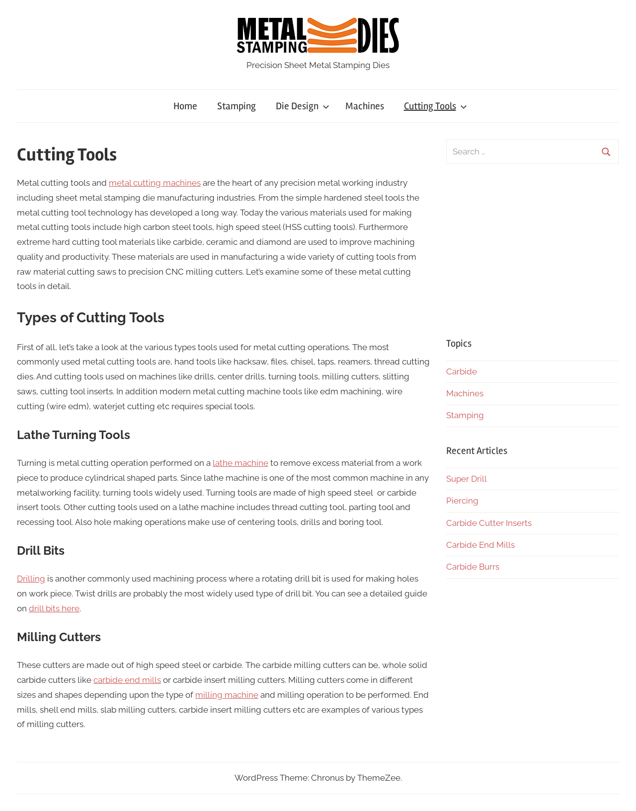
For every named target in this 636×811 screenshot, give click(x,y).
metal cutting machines (155, 183)
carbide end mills (127, 680)
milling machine (226, 695)
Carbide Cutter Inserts (489, 523)
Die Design (302, 106)
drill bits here (54, 608)
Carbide (461, 371)
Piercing (462, 501)
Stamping (236, 106)
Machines (364, 106)
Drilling (31, 579)
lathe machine (240, 463)
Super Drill (466, 479)
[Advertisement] (532, 250)
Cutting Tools (435, 106)
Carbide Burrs (472, 567)
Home (185, 106)
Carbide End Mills (480, 545)
